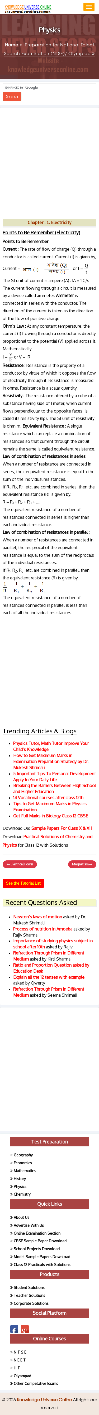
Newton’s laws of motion (38, 916)
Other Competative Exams (36, 1383)
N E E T (20, 1360)
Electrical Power (20, 864)
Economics (23, 1163)
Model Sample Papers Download (42, 1256)
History (20, 1178)
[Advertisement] (49, 158)
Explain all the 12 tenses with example (48, 977)
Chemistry (22, 1194)
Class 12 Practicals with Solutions (42, 1264)
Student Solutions (29, 1287)
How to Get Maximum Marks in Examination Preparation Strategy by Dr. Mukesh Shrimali (50, 761)
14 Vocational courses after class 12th (48, 797)
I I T (17, 1368)
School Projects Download (37, 1249)
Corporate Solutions (31, 1303)
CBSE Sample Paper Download (40, 1241)
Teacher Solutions (29, 1295)
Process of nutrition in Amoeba (43, 929)
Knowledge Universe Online (45, 1399)
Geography (23, 1155)
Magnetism (82, 864)
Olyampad (22, 1376)
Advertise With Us (29, 1225)
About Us (21, 1217)
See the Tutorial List (23, 883)
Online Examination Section (37, 1233)
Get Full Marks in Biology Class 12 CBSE (50, 815)
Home (13, 44)
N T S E (20, 1352)
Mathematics (25, 1171)
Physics (20, 1186)
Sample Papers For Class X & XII (61, 828)
